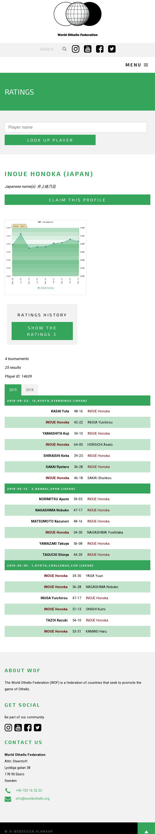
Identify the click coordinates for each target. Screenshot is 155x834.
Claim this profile (77, 187)
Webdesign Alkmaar (33, 817)
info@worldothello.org (27, 785)
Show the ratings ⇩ (42, 318)
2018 (29, 377)
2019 (13, 377)
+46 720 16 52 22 (23, 776)
